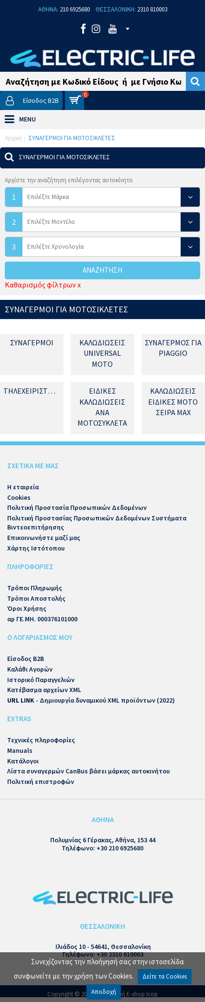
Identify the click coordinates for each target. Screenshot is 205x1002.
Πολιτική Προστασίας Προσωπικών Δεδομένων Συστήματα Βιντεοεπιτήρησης (96, 523)
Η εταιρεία (23, 487)
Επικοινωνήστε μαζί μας (43, 537)
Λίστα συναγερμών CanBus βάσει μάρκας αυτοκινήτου (88, 771)
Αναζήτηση (102, 270)
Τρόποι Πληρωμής (34, 588)
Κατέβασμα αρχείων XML (44, 689)
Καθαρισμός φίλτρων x (43, 284)
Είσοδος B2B (25, 658)
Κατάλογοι (23, 761)
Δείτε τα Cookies (164, 976)
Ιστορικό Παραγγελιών (41, 679)
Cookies (19, 497)
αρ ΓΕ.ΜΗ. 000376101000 (42, 619)
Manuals (19, 750)
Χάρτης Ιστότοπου (36, 548)
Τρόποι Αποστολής (36, 598)
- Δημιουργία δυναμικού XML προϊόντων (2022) (91, 700)
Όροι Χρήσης (26, 608)
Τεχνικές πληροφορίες (41, 740)
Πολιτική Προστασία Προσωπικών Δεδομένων (77, 507)
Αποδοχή (103, 992)
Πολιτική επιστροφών (40, 781)
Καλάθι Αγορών (30, 669)
